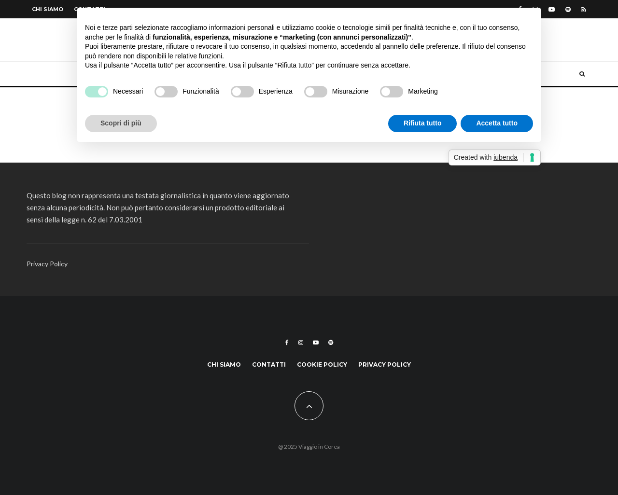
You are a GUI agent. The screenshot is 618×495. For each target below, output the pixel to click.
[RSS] (583, 9)
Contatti (269, 364)
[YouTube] (551, 9)
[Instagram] (301, 342)
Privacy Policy (47, 264)
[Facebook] (287, 342)
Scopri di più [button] (120, 123)
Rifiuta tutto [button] (423, 123)
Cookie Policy (322, 364)
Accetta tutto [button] (497, 123)
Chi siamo (47, 9)
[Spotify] (568, 9)
